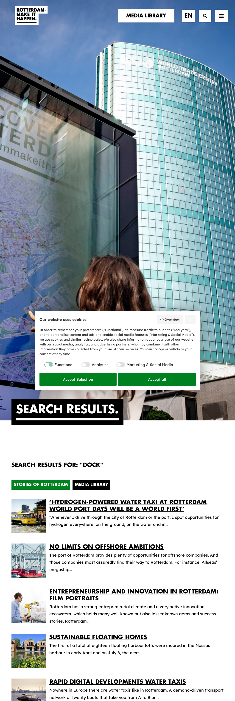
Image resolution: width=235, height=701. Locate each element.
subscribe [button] (197, 557)
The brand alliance (87, 556)
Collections (137, 555)
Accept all (157, 379)
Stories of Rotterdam (41, 218)
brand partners (30, 543)
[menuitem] (148, 20)
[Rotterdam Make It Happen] (30, 20)
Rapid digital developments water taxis (117, 415)
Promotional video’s (145, 577)
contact (21, 557)
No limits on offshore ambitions (106, 280)
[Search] (203, 20)
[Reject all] (190, 319)
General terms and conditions (96, 682)
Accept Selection (78, 379)
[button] (13, 660)
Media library (139, 548)
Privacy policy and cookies (140, 682)
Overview (169, 319)
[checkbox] (56, 364)
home (17, 533)
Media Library (91, 218)
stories (19, 538)
